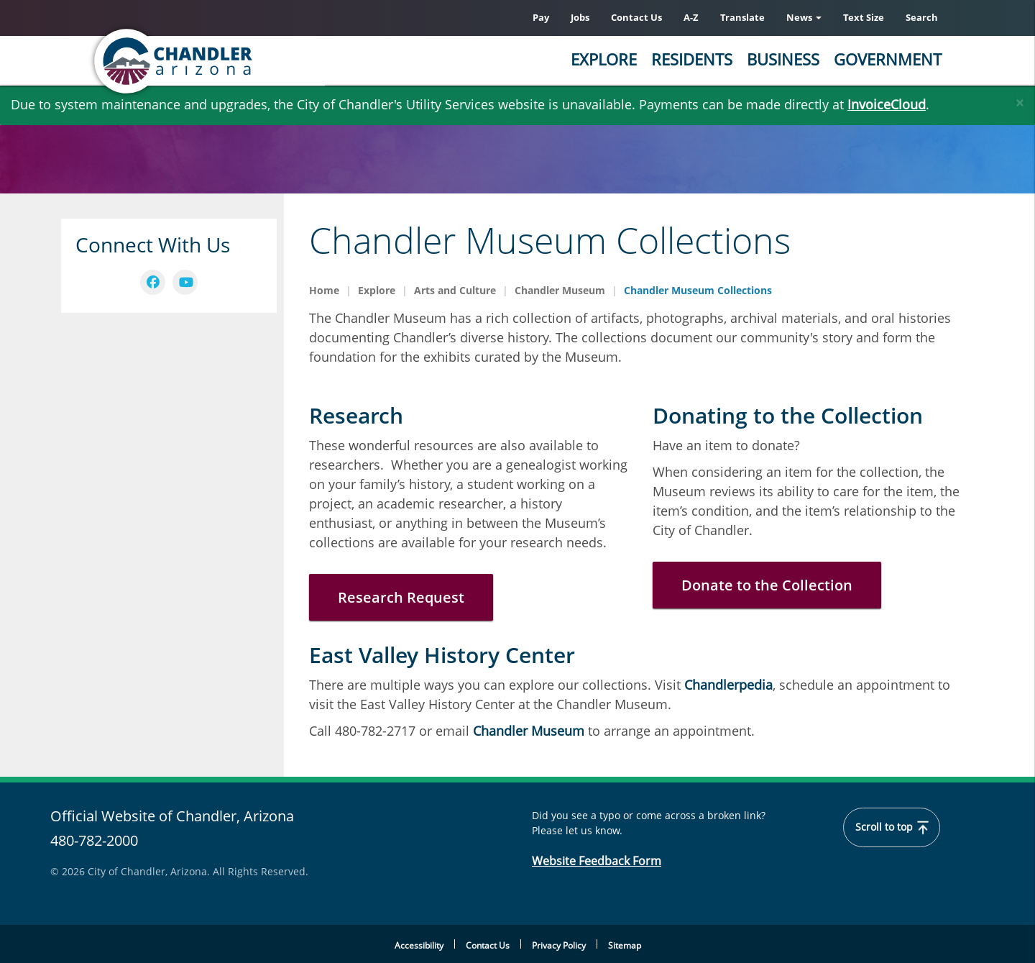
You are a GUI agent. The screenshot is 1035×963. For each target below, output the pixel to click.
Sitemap (624, 945)
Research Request (401, 597)
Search (922, 17)
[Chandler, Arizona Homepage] (230, 61)
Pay (541, 17)
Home (324, 290)
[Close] (1020, 99)
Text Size (863, 17)
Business (783, 59)
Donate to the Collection (766, 585)
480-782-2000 (94, 840)
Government (888, 59)
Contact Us (636, 17)
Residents (691, 59)
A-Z (691, 17)
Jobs (580, 17)
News (804, 17)
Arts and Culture (455, 290)
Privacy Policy (559, 945)
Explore (604, 59)
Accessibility (419, 945)
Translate (742, 17)
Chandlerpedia (728, 684)
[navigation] (152, 282)
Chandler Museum (560, 290)
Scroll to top (892, 827)
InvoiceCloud (886, 104)
